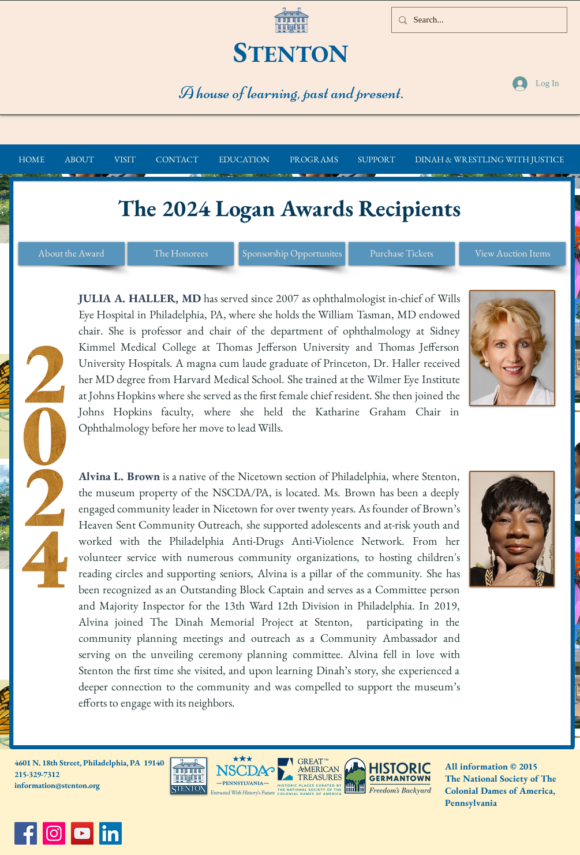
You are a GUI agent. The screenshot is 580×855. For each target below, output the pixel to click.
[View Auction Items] (512, 253)
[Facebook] (25, 833)
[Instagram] (54, 833)
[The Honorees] (181, 253)
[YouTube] (82, 833)
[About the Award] (71, 253)
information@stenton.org (57, 785)
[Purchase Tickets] (402, 253)
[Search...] (478, 20)
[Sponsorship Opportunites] (292, 253)
